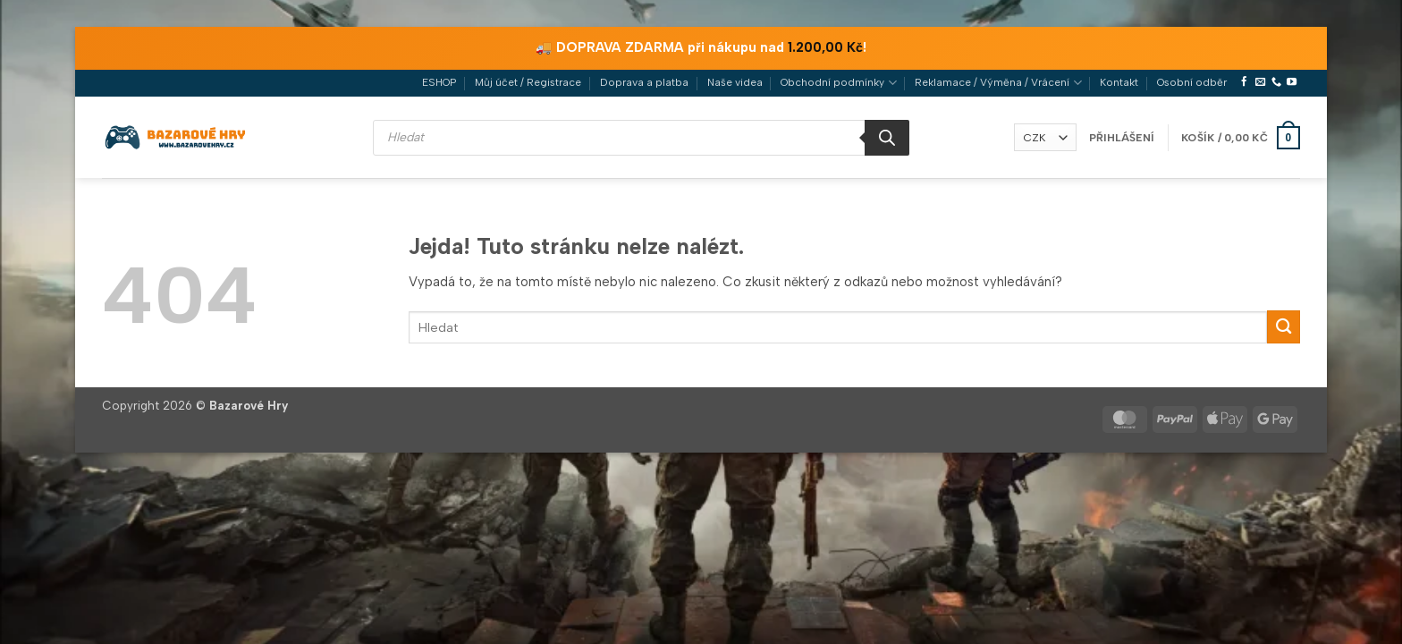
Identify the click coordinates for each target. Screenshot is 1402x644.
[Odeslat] (1283, 326)
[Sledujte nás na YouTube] (1291, 82)
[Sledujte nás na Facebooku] (1244, 82)
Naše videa (735, 82)
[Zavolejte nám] (1276, 82)
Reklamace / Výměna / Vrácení (998, 82)
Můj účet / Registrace (528, 82)
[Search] (887, 138)
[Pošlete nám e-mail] (1260, 82)
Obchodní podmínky (838, 82)
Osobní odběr (1192, 82)
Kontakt (1119, 82)
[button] (1121, 138)
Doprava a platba (644, 82)
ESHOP (439, 82)
